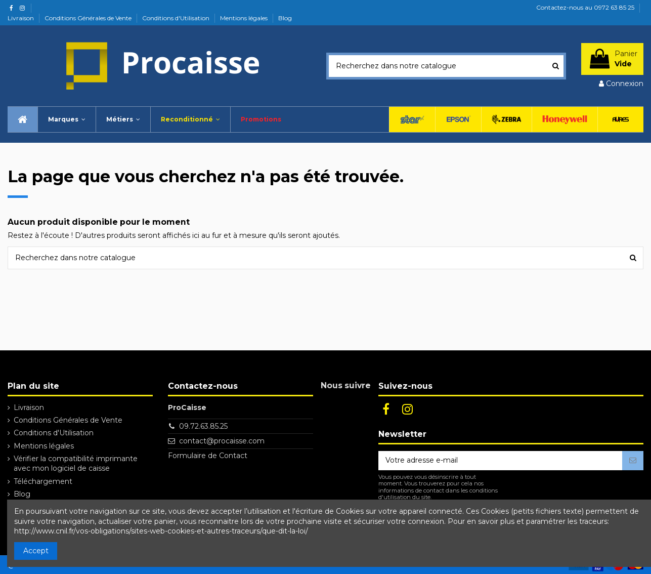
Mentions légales (244, 18)
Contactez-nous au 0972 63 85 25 (585, 7)
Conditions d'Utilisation (176, 18)
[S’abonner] (632, 460)
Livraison (21, 18)
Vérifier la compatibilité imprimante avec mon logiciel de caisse (76, 463)
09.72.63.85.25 (203, 426)
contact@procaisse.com (222, 440)
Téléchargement (43, 481)
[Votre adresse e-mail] (500, 460)
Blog (285, 18)
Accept (36, 550)
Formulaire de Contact (207, 455)
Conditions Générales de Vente (89, 18)
